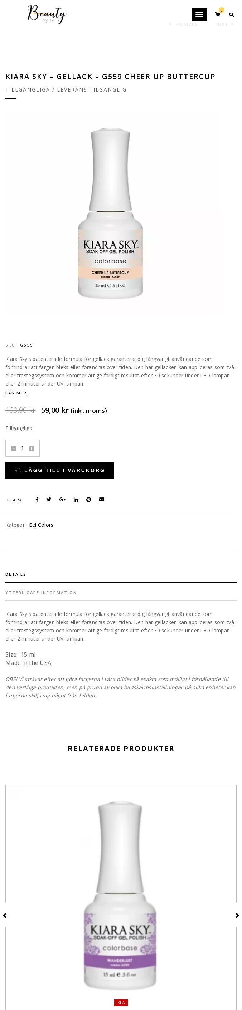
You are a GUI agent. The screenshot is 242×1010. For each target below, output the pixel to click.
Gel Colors (41, 524)
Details (15, 574)
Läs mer (16, 393)
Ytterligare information (41, 592)
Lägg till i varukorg (60, 470)
